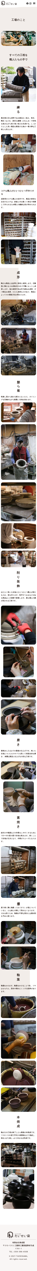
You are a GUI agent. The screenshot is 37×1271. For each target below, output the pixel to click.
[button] (34, 3)
